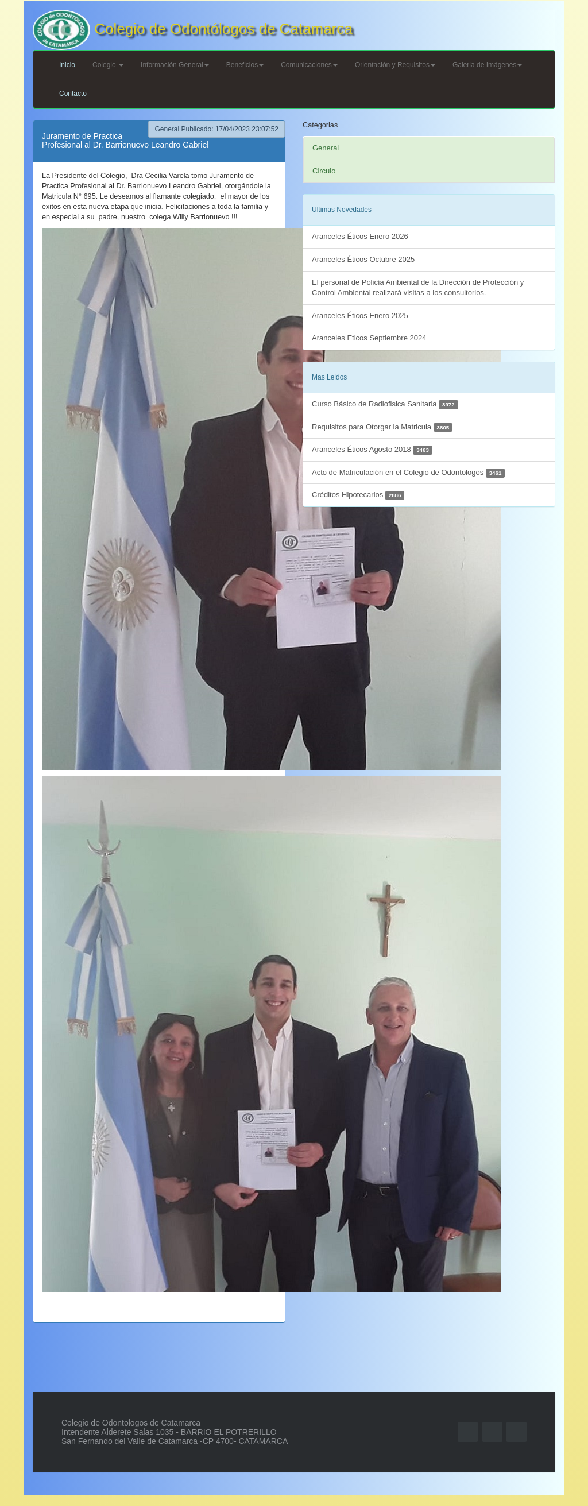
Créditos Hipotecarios (358, 495)
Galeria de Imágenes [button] (487, 65)
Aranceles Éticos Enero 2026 (360, 236)
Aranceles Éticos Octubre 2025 (363, 259)
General (325, 148)
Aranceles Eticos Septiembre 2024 (369, 338)
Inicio (67, 65)
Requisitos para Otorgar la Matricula (382, 427)
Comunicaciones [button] (309, 65)
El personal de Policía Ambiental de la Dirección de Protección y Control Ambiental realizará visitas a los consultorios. (418, 287)
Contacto (73, 94)
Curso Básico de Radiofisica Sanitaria (385, 404)
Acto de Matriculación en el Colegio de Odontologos (408, 473)
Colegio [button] (107, 65)
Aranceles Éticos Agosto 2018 (372, 450)
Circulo (323, 171)
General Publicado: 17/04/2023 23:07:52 (216, 129)
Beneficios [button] (245, 65)
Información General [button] (175, 65)
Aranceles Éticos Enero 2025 (360, 315)
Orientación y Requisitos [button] (395, 65)
